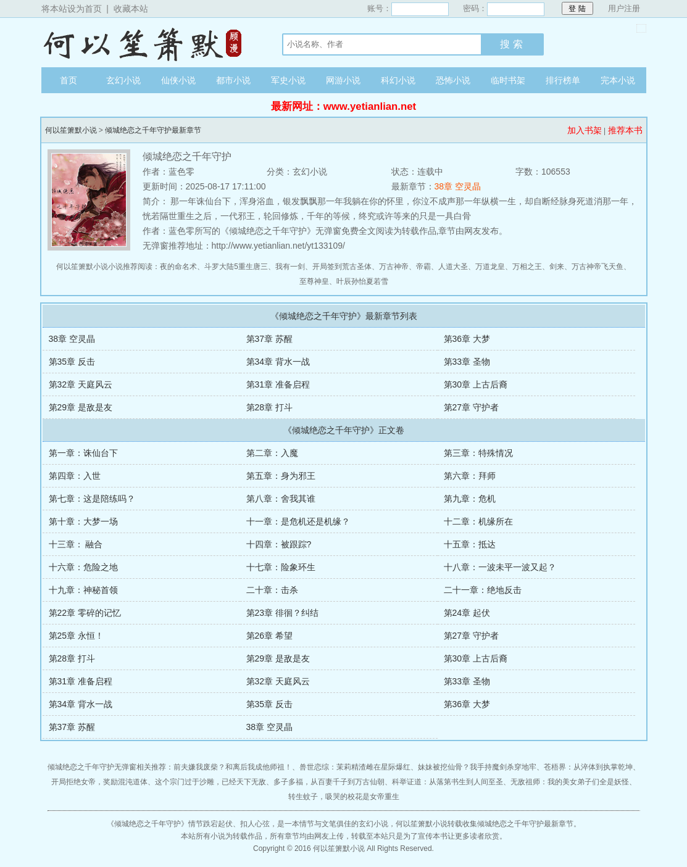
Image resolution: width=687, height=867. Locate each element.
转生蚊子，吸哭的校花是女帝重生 (343, 796)
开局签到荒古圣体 (342, 266)
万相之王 (527, 266)
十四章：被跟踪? (279, 544)
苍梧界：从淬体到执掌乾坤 (588, 767)
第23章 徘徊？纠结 (282, 613)
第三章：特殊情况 (478, 453)
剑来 (556, 266)
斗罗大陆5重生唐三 (236, 266)
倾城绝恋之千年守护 (147, 823)
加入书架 (584, 130)
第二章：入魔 (272, 453)
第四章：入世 (75, 476)
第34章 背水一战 (278, 362)
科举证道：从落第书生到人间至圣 (447, 782)
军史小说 (288, 80)
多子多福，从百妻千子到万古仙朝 (329, 782)
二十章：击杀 (272, 590)
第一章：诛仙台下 (83, 453)
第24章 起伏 (467, 613)
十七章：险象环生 (280, 567)
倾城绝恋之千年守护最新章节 (153, 130)
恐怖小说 (453, 80)
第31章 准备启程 (278, 384)
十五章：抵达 (470, 544)
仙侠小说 (178, 80)
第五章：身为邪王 (280, 476)
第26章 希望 (269, 636)
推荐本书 (625, 130)
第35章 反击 (72, 362)
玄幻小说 (123, 80)
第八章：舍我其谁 (280, 499)
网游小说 (343, 80)
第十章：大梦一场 (83, 521)
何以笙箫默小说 (149, 42)
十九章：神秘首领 (83, 590)
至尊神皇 (314, 281)
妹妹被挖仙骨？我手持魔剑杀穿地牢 (477, 767)
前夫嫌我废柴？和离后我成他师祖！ (232, 767)
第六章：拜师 (470, 476)
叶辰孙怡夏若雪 (362, 281)
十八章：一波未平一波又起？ (500, 567)
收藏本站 (131, 9)
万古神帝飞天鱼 (597, 266)
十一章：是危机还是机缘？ (298, 521)
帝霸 (423, 266)
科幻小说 (398, 80)
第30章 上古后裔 (475, 384)
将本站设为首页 (71, 9)
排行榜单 (563, 80)
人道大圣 (453, 266)
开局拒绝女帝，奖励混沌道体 (99, 782)
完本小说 (618, 80)
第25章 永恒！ (76, 636)
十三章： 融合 (76, 544)
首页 (68, 80)
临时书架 (508, 80)
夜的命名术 (178, 266)
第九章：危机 (470, 499)
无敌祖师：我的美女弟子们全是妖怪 (569, 782)
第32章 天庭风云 (80, 384)
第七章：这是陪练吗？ (92, 499)
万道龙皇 (490, 266)
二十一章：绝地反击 (483, 590)
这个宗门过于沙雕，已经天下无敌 (210, 782)
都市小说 (233, 80)
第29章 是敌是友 (80, 407)
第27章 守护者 (471, 407)
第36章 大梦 (467, 339)
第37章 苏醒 (269, 339)
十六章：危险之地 (83, 567)
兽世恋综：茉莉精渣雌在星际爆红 (354, 767)
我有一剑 (290, 266)
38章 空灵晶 (458, 186)
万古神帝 (394, 266)
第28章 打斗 (269, 407)
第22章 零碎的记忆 (85, 613)
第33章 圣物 (467, 362)
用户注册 (624, 8)
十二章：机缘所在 (478, 521)
